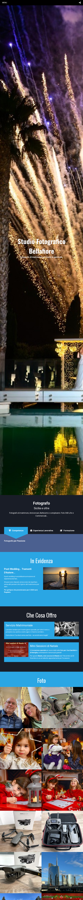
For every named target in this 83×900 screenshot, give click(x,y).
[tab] (16, 530)
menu (4, 3)
